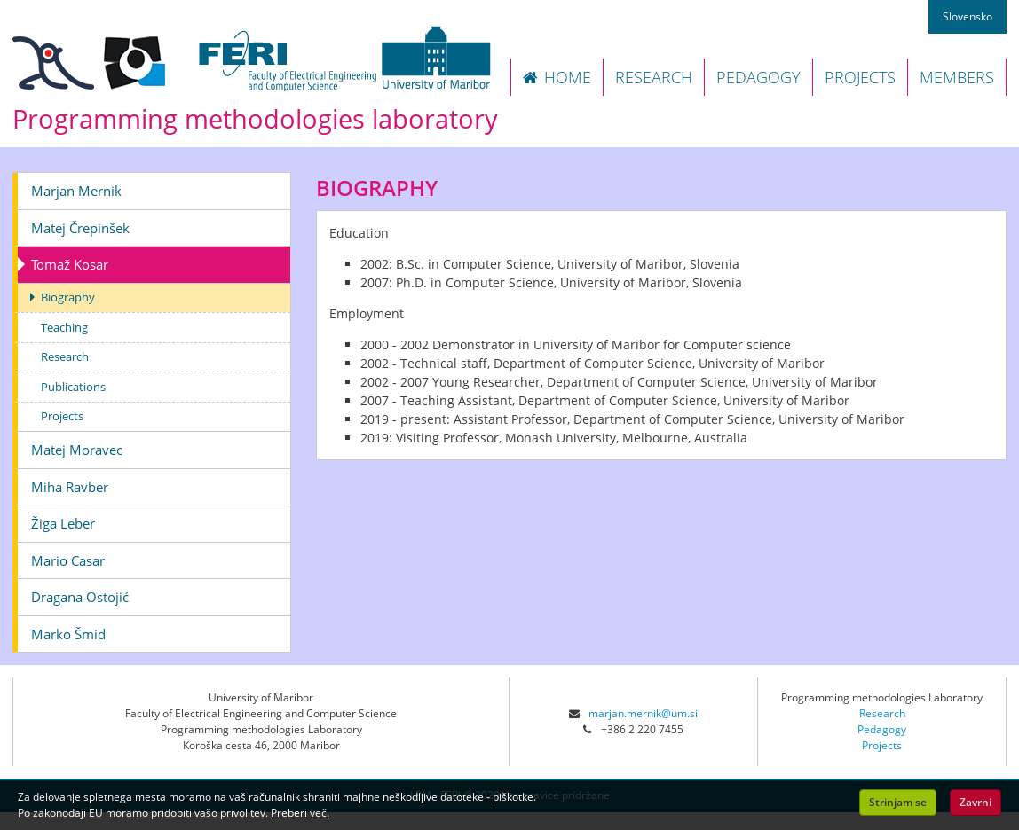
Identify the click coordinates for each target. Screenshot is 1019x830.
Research (65, 356)
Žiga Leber (63, 523)
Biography (68, 297)
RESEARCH (653, 77)
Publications (73, 387)
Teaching (64, 327)
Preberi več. (300, 812)
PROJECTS (860, 77)
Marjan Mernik (76, 191)
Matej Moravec (76, 449)
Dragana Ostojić (80, 597)
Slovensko (967, 16)
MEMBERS (957, 77)
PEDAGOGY (758, 77)
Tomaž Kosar (69, 264)
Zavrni (975, 802)
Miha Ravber (69, 487)
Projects (62, 416)
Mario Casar (68, 560)
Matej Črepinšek (80, 228)
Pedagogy (881, 729)
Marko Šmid (68, 634)
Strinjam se (898, 802)
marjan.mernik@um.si (643, 713)
